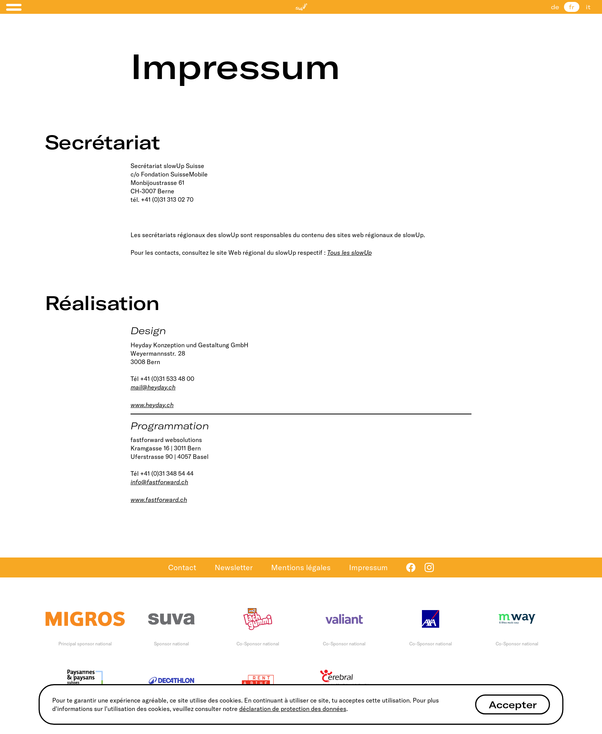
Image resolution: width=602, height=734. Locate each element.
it (588, 7)
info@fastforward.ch (159, 482)
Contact (182, 567)
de (555, 7)
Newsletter (234, 567)
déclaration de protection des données (292, 709)
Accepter (513, 705)
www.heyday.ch (152, 405)
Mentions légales (301, 567)
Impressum (368, 567)
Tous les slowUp (349, 252)
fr (571, 7)
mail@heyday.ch (153, 387)
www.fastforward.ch (159, 499)
